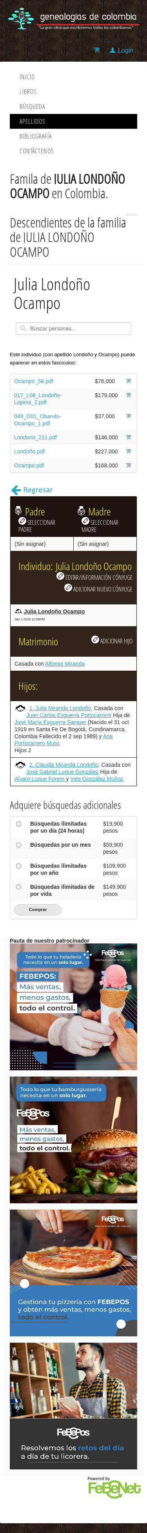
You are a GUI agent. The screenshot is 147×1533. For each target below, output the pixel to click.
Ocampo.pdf (29, 465)
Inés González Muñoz (96, 779)
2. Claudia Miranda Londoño (63, 765)
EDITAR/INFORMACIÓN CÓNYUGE (94, 576)
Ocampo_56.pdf (33, 381)
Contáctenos (37, 151)
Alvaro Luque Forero (40, 779)
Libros (28, 91)
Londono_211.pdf (35, 437)
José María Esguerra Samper (51, 722)
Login (125, 50)
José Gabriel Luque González (62, 772)
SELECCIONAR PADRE (36, 525)
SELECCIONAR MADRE (100, 525)
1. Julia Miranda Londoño (60, 708)
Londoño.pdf (29, 451)
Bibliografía (36, 136)
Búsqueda (32, 106)
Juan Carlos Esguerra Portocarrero (68, 715)
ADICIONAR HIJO (111, 640)
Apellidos (32, 121)
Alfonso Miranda (65, 664)
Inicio (27, 77)
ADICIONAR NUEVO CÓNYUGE (98, 588)
